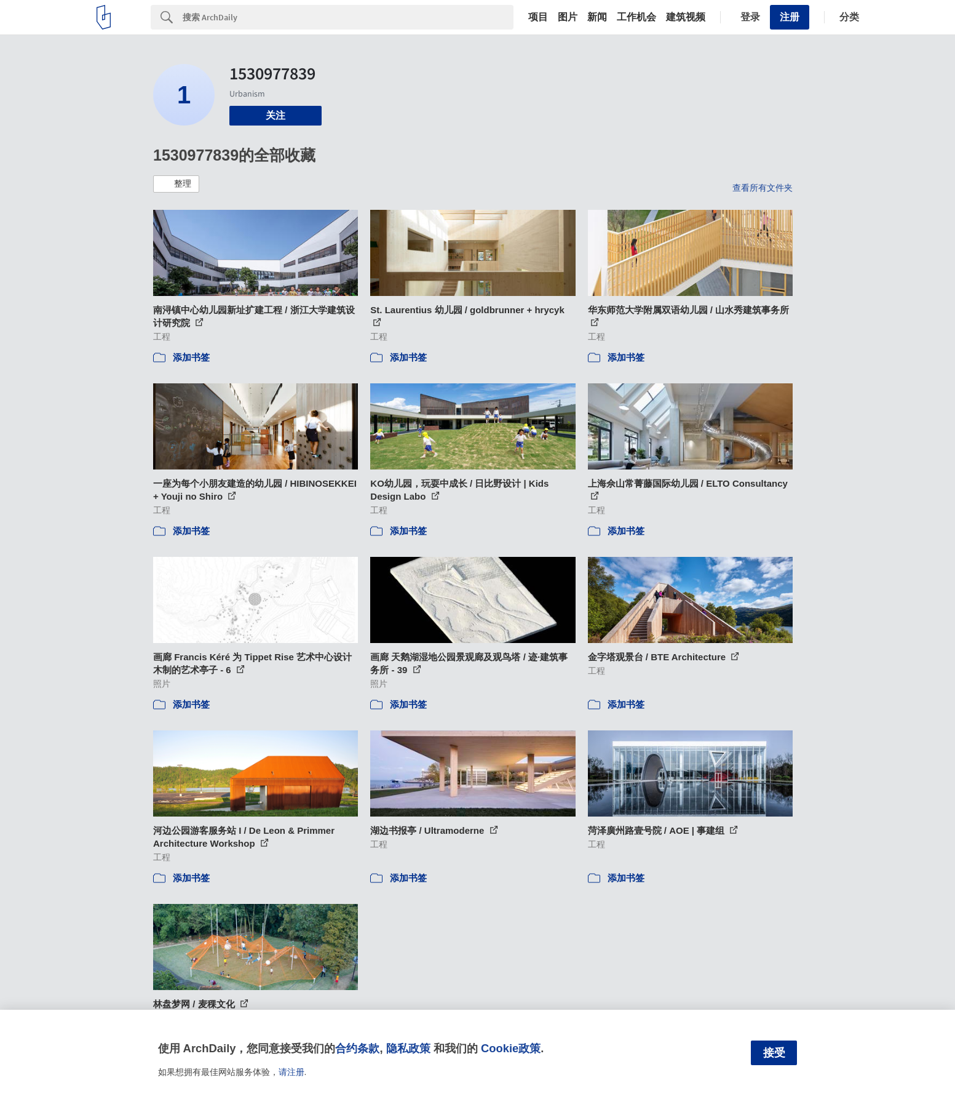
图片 (567, 17)
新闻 (597, 17)
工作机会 (636, 17)
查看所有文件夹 (762, 187)
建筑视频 (685, 17)
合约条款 (357, 1048)
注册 (789, 17)
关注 (275, 115)
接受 (774, 1053)
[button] (176, 184)
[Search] (348, 17)
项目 (538, 17)
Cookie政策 (511, 1048)
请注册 (291, 1072)
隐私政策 (408, 1048)
